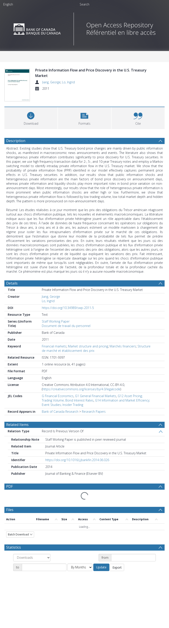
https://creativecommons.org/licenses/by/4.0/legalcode (81, 389)
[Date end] (44, 567)
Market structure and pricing (88, 346)
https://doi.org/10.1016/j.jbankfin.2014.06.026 (77, 460)
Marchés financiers (123, 346)
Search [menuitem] (84, 4)
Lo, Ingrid (68, 82)
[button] (84, 117)
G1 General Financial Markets (95, 396)
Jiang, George (51, 82)
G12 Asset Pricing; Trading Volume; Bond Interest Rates (92, 398)
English (8, 4)
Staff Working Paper (56, 321)
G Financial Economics (57, 396)
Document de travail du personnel (66, 326)
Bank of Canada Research (60, 411)
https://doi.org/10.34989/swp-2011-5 (68, 308)
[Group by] (31, 557)
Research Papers (94, 411)
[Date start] (133, 557)
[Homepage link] (84, 28)
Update (101, 567)
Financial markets (54, 346)
